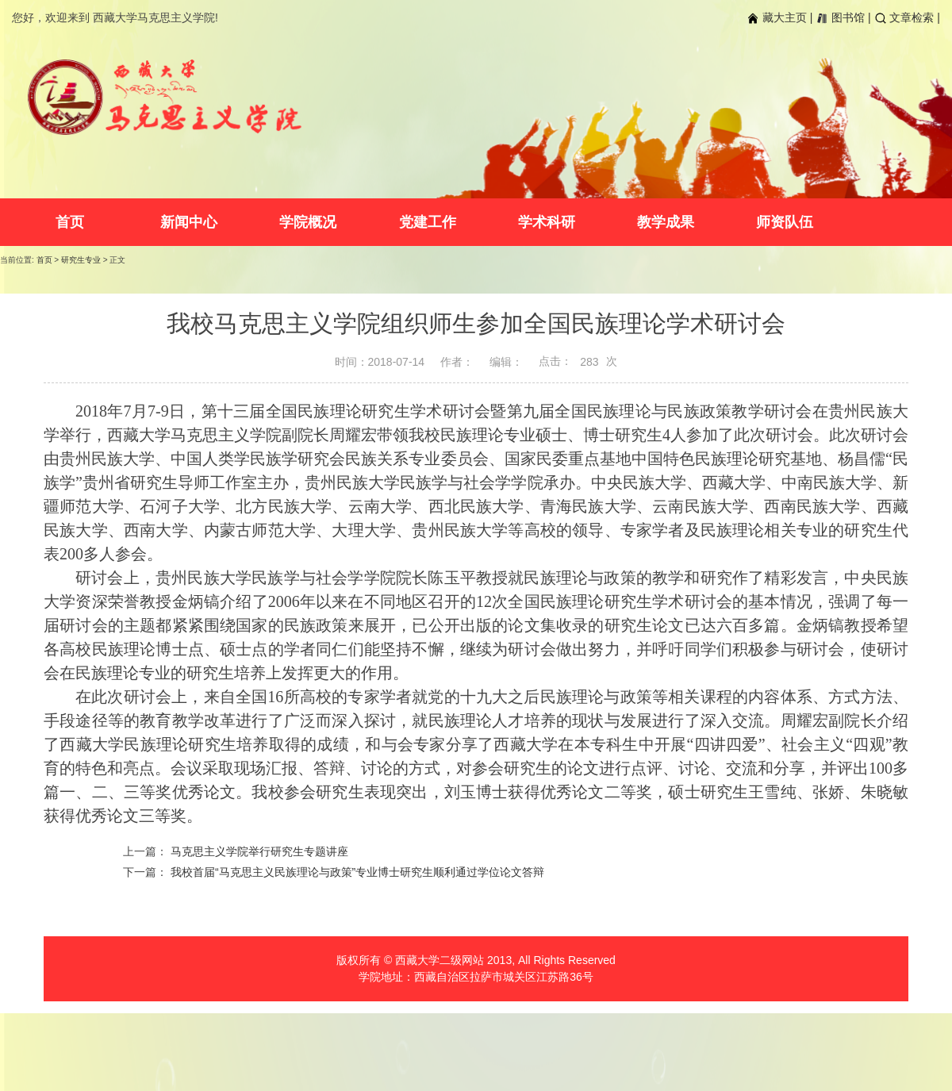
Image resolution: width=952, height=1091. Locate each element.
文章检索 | (907, 17)
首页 (70, 222)
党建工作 (427, 222)
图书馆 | (843, 17)
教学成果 (665, 222)
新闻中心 (188, 222)
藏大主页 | (779, 17)
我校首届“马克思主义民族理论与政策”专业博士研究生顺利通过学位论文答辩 (357, 872)
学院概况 (307, 222)
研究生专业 (81, 259)
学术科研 (546, 222)
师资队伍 (784, 222)
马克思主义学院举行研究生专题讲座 (259, 851)
